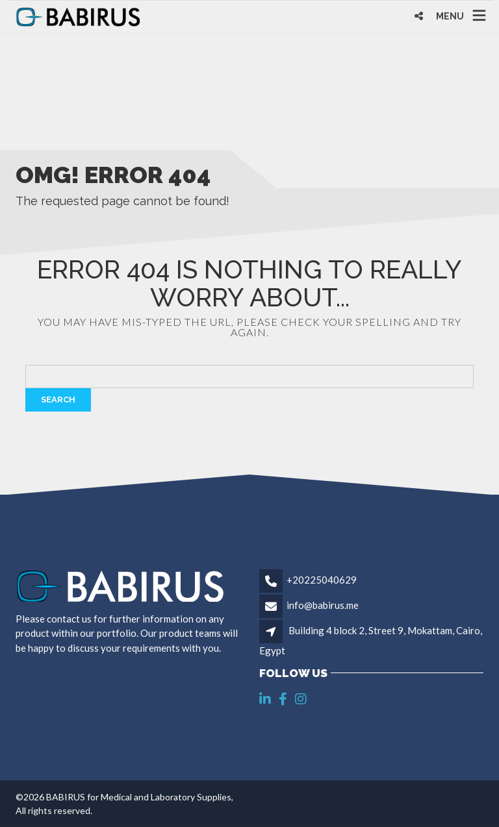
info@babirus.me (323, 605)
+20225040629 (322, 580)
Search (58, 399)
